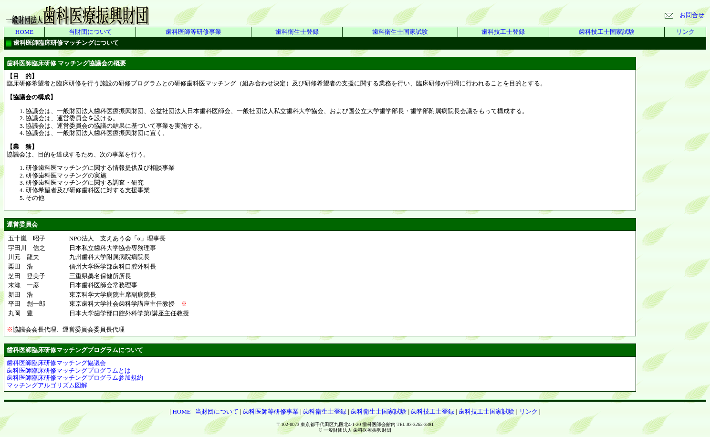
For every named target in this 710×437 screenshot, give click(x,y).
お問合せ (684, 15)
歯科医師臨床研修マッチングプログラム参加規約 (75, 377)
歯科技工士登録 (503, 31)
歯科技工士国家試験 (607, 31)
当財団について (90, 31)
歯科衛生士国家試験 (400, 31)
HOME (24, 31)
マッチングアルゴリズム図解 (47, 385)
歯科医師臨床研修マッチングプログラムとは (69, 370)
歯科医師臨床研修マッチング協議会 (56, 362)
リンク (685, 31)
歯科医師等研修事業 (193, 31)
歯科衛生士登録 (297, 31)
